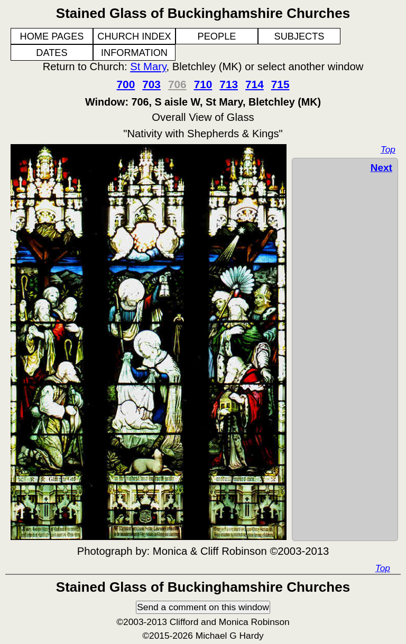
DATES (51, 53)
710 (203, 84)
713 (228, 84)
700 (126, 84)
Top (388, 149)
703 (151, 84)
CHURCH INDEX (134, 36)
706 (177, 84)
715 (280, 84)
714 (254, 84)
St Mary (148, 66)
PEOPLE (217, 36)
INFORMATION (134, 53)
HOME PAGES (52, 36)
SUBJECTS (299, 36)
